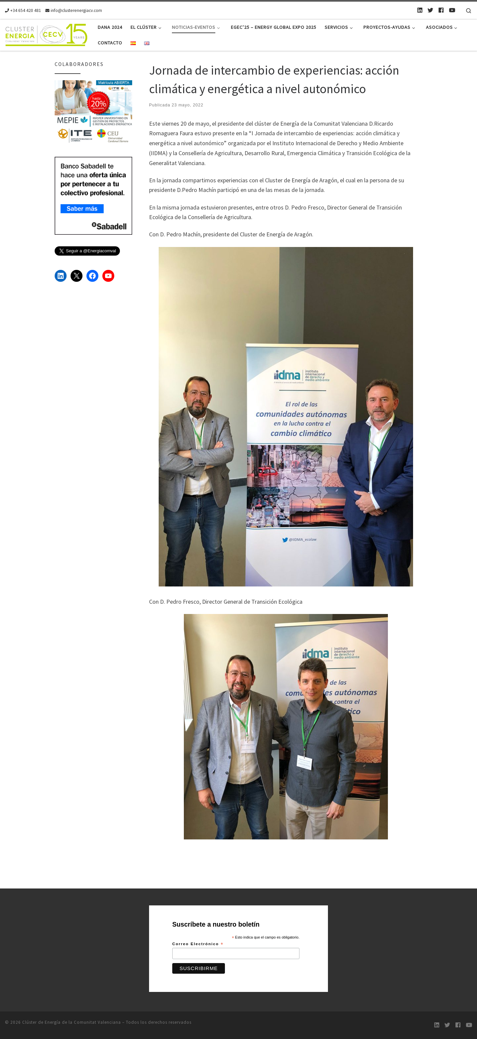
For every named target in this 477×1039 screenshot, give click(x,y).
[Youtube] (452, 10)
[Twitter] (430, 10)
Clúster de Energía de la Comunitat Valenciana (71, 1022)
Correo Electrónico (198, 944)
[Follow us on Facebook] (441, 10)
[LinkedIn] (419, 10)
